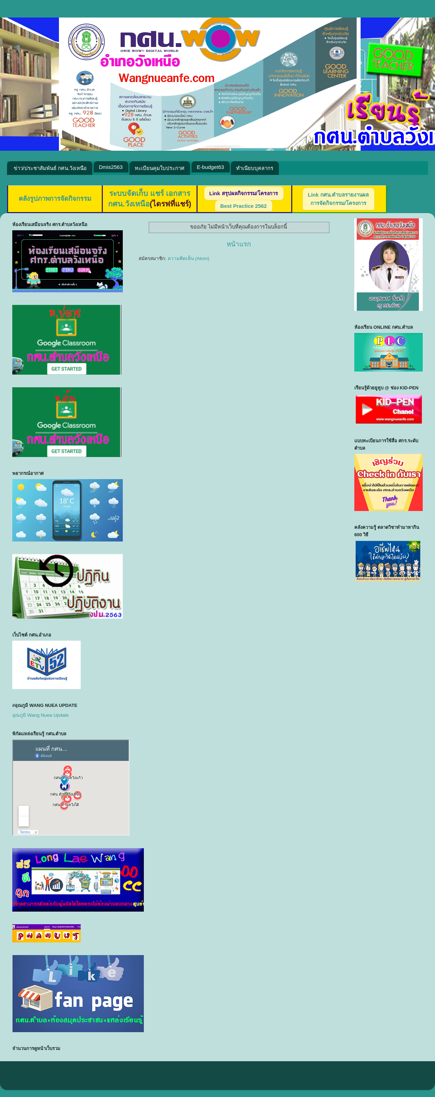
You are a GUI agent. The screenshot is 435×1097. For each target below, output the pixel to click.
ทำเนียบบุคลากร (254, 168)
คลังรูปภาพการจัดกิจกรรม (55, 198)
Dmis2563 (111, 167)
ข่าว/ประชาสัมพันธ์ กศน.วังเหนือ (50, 168)
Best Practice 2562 (243, 206)
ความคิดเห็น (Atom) (188, 258)
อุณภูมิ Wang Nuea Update (40, 715)
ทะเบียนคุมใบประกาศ (160, 168)
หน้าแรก (239, 244)
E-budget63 (210, 167)
